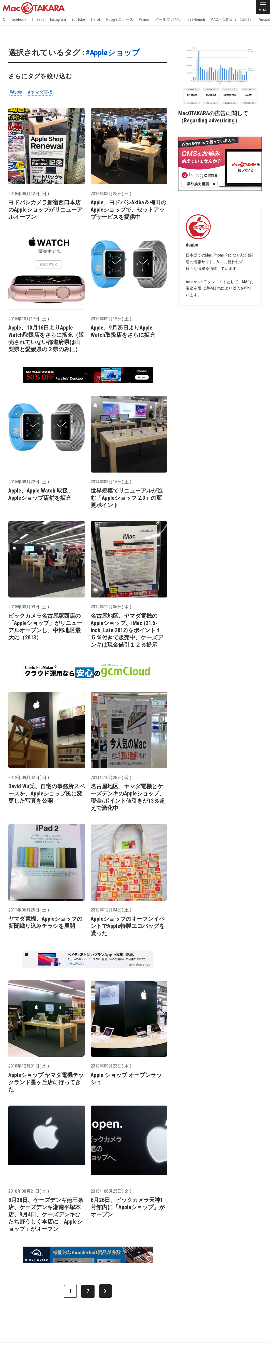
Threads (38, 19)
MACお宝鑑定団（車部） (231, 19)
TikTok (96, 19)
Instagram (58, 19)
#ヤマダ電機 (40, 92)
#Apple (15, 92)
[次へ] (105, 1291)
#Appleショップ (113, 52)
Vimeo (144, 19)
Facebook (18, 19)
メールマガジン (168, 19)
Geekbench (196, 19)
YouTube (78, 19)
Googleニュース (119, 19)
